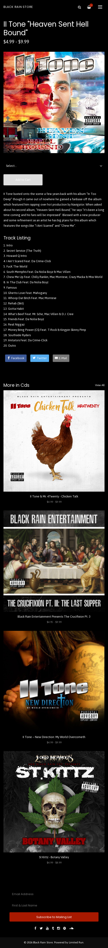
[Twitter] (39, 358)
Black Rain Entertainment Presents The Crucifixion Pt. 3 (54, 616)
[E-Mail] (61, 358)
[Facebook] (16, 358)
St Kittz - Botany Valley (54, 857)
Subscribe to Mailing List (54, 917)
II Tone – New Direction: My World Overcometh (54, 737)
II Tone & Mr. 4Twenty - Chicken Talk (54, 496)
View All (100, 385)
